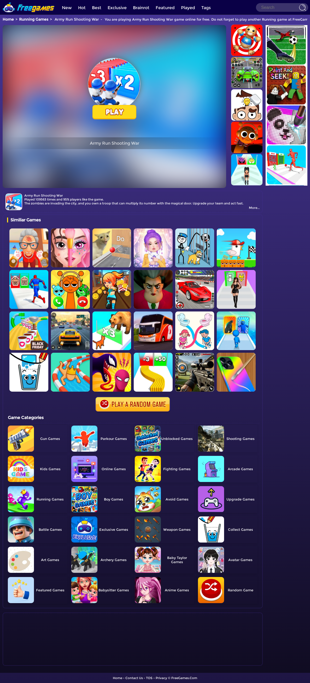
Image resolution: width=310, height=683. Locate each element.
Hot (82, 7)
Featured (165, 7)
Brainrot (141, 7)
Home (8, 19)
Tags (206, 7)
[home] (28, 2)
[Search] (282, 7)
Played (188, 7)
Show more (24, 662)
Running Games (33, 19)
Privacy (161, 678)
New (67, 7)
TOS (149, 678)
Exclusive (117, 7)
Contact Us (134, 678)
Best (96, 7)
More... (254, 208)
